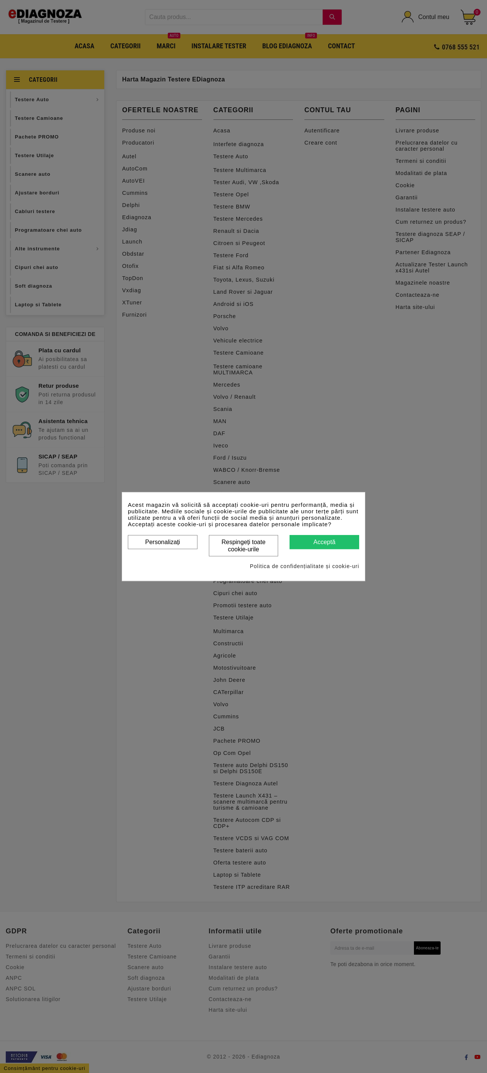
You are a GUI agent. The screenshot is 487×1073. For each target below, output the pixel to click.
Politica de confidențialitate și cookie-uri (304, 566)
